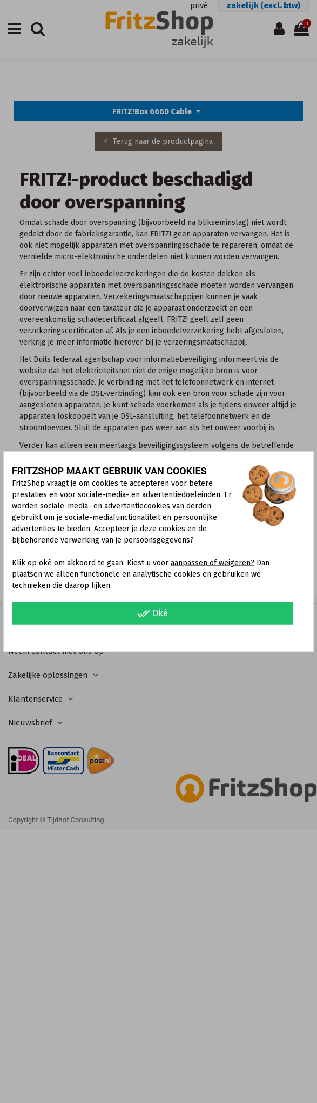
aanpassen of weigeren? (212, 562)
